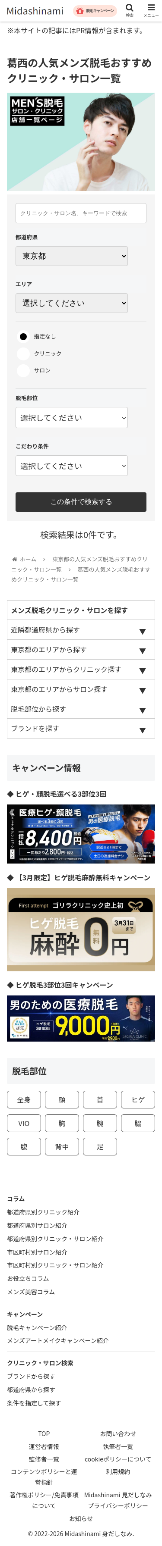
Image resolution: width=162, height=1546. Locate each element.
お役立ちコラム (28, 1278)
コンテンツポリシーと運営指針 (44, 1477)
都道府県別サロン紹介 (37, 1225)
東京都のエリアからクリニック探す (66, 669)
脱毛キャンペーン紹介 (37, 1327)
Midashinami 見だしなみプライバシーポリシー (118, 1500)
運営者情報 (44, 1446)
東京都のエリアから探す (49, 649)
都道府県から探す (31, 1389)
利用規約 (118, 1471)
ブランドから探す (31, 1376)
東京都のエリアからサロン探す (59, 689)
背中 (62, 1146)
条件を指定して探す (34, 1403)
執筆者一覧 (118, 1446)
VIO (24, 1123)
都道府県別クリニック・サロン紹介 (55, 1238)
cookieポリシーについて (118, 1459)
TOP (44, 1433)
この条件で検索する (81, 501)
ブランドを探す (35, 728)
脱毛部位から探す (38, 709)
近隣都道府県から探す (45, 629)
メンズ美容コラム (31, 1291)
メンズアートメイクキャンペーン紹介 (58, 1340)
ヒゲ (138, 1099)
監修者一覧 (44, 1459)
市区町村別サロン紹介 (37, 1252)
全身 (24, 1099)
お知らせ (81, 1518)
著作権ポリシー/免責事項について (44, 1500)
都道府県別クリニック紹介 (43, 1212)
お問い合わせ (118, 1433)
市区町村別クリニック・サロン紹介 (55, 1265)
